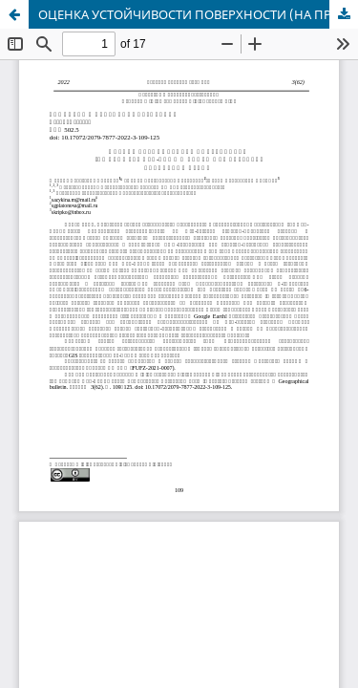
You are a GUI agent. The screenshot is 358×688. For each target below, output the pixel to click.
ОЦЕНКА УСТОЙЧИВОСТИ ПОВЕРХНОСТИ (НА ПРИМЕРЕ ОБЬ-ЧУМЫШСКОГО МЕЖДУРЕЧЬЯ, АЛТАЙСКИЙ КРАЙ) (198, 14)
